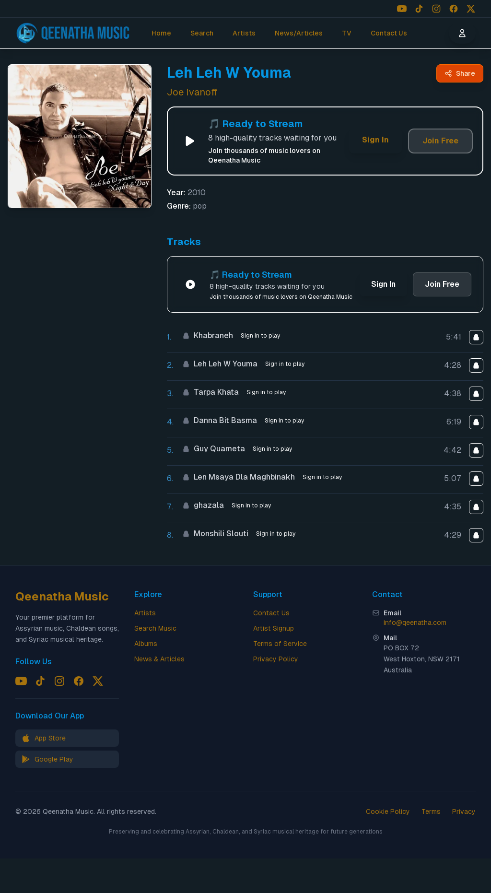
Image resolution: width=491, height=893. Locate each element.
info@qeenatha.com (415, 622)
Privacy (464, 811)
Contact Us (389, 33)
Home (161, 33)
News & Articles (159, 659)
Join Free (440, 140)
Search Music (155, 628)
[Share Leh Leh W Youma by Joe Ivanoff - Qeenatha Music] (459, 73)
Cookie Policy (388, 811)
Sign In (375, 139)
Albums (145, 643)
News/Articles (299, 33)
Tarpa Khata (210, 392)
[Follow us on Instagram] (436, 8)
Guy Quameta (213, 448)
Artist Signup (273, 628)
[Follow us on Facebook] (453, 8)
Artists (244, 33)
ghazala (203, 505)
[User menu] (462, 33)
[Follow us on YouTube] (402, 8)
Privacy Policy (275, 659)
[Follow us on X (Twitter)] (471, 8)
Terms (431, 811)
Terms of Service (280, 643)
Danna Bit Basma (219, 420)
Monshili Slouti (215, 533)
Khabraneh (207, 335)
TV (346, 33)
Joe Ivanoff (192, 92)
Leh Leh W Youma (219, 363)
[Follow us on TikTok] (419, 8)
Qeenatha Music (62, 596)
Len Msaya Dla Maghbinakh (238, 477)
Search (201, 33)
